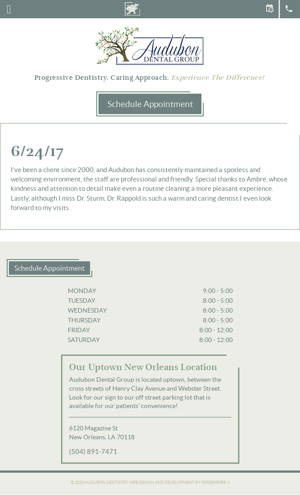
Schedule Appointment (150, 104)
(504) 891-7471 (93, 451)
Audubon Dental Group (150, 45)
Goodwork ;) (215, 482)
